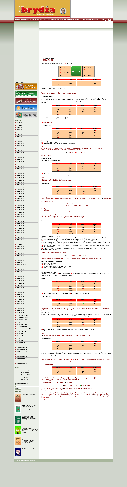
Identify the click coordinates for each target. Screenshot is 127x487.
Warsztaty (60, 19)
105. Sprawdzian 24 (22, 361)
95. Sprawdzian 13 (21, 335)
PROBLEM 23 (20, 173)
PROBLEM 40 (20, 212)
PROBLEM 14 (20, 152)
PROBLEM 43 (20, 219)
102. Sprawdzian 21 (22, 354)
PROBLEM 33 (20, 196)
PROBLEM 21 (20, 168)
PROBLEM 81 (20, 303)
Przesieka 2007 (24, 377)
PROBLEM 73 (20, 285)
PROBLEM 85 (20, 312)
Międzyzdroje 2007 (25, 372)
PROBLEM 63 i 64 (21, 264)
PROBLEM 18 (20, 161)
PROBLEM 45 (20, 223)
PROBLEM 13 (20, 150)
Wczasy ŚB (78, 19)
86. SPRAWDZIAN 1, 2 (22, 315)
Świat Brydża (38, 19)
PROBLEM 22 (20, 171)
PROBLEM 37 (20, 205)
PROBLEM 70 (20, 278)
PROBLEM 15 (20, 155)
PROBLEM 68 (20, 274)
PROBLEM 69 (20, 276)
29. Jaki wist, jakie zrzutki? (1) (24, 187)
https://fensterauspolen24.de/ (22, 383)
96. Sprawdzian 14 (21, 338)
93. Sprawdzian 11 (21, 331)
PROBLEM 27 (20, 182)
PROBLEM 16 (20, 157)
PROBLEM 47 (20, 228)
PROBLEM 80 (20, 301)
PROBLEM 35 (20, 200)
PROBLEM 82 (20, 306)
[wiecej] (24, 395)
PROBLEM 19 (20, 164)
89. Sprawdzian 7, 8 (22, 322)
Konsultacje (24, 19)
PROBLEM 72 (20, 283)
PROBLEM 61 (20, 260)
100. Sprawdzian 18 (22, 347)
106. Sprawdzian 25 (22, 363)
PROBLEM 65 (20, 267)
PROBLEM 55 (20, 246)
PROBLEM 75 (20, 290)
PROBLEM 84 (20, 310)
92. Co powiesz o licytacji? (24, 328)
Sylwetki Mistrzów (69, 19)
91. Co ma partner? (22, 326)
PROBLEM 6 (20, 134)
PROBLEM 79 (20, 299)
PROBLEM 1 (20, 122)
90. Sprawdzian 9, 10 (22, 324)
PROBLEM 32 (20, 193)
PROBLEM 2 (20, 125)
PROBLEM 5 (20, 132)
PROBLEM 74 (20, 287)
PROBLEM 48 (20, 230)
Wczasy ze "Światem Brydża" (23, 370)
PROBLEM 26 (20, 180)
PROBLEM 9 (20, 141)
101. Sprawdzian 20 (22, 351)
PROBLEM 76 (20, 292)
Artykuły (31, 19)
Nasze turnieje (96, 19)
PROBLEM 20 (20, 166)
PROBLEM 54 (20, 244)
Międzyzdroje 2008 (25, 374)
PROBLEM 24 (20, 175)
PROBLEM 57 (20, 251)
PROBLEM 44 (20, 221)
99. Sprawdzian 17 (21, 344)
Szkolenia (17, 19)
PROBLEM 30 (20, 189)
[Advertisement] (26, 52)
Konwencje (46, 19)
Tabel (83, 19)
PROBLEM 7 (20, 136)
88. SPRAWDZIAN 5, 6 (22, 319)
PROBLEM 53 (20, 242)
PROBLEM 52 (20, 239)
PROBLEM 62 (20, 262)
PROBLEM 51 (20, 237)
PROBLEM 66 (20, 269)
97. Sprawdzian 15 (21, 340)
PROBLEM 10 (20, 143)
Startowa (88, 19)
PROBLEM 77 (20, 294)
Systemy (107, 20)
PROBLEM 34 (20, 198)
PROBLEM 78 (20, 296)
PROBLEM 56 (20, 248)
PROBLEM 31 (20, 191)
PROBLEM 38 (20, 207)
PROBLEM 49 (20, 232)
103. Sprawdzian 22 (22, 356)
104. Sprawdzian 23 (22, 358)
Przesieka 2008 (24, 379)
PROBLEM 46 (20, 225)
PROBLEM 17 (20, 159)
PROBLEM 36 (20, 203)
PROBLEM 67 (20, 271)
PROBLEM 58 (20, 253)
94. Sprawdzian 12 (21, 333)
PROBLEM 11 (20, 145)
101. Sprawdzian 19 (22, 349)
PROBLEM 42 (20, 216)
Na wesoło (53, 19)
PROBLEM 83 (20, 308)
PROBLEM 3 (20, 129)
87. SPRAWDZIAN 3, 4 (22, 317)
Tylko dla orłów (105, 19)
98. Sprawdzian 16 (21, 342)
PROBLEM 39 (20, 209)
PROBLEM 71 (20, 280)
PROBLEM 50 (20, 235)
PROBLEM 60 (20, 258)
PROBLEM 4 (20, 127)
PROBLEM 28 (20, 184)
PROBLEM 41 (20, 214)
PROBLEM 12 (20, 148)
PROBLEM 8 (20, 139)
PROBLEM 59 (20, 255)
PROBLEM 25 (20, 177)
